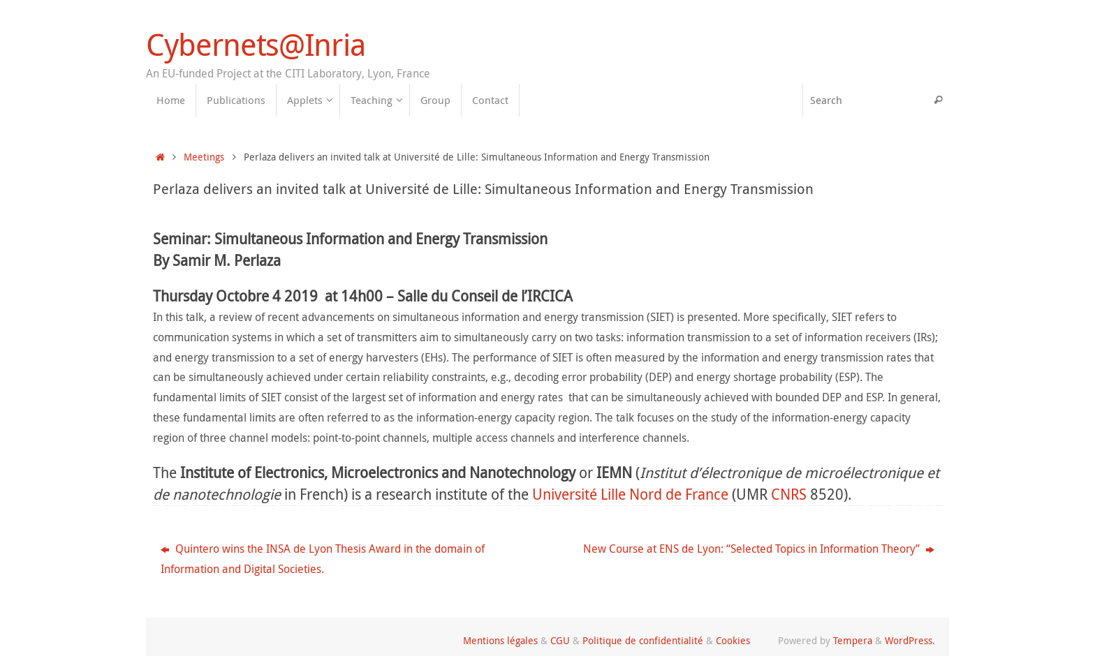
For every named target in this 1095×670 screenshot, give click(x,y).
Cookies (733, 640)
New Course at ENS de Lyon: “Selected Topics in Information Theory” (758, 548)
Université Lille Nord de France (630, 494)
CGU (560, 640)
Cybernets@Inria (255, 44)
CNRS (789, 494)
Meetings (204, 156)
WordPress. (910, 640)
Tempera (852, 640)
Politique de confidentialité (642, 640)
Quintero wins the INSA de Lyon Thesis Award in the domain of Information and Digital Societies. (323, 558)
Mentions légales (500, 640)
